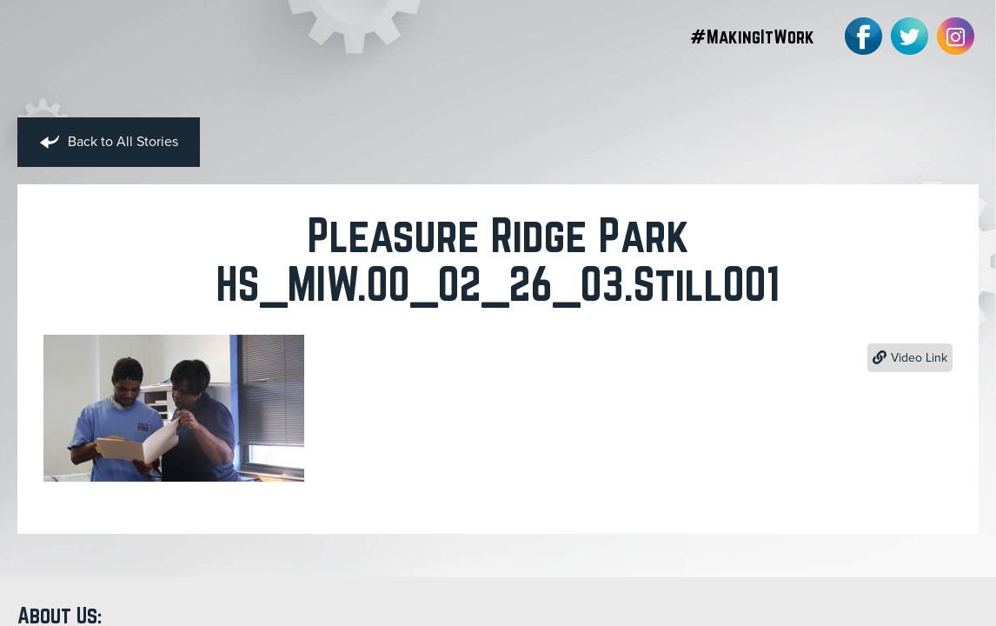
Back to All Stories (108, 142)
